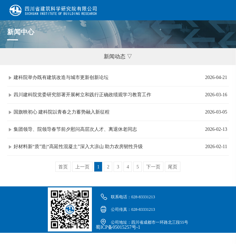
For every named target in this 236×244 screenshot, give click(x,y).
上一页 (82, 166)
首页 (63, 166)
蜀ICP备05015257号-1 (118, 227)
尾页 (172, 166)
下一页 (153, 166)
